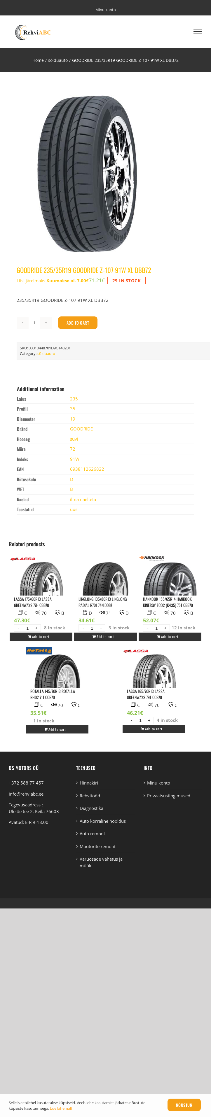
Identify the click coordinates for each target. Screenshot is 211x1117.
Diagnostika (91, 808)
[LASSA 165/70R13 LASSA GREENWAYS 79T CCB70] (154, 682)
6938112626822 (87, 469)
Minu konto (158, 783)
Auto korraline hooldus (103, 821)
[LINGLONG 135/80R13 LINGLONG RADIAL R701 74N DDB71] (105, 590)
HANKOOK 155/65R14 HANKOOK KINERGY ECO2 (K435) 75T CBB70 (168, 602)
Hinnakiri (89, 783)
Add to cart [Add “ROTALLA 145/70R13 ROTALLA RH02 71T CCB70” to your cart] (57, 729)
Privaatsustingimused (168, 796)
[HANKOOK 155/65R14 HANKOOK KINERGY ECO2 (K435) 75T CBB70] (170, 590)
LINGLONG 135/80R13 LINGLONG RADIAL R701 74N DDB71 (103, 602)
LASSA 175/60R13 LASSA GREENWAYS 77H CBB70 (33, 602)
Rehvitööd (90, 796)
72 (72, 449)
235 (74, 399)
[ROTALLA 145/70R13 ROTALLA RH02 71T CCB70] (57, 682)
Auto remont (92, 833)
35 (72, 409)
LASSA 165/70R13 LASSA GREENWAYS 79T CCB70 (146, 694)
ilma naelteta (83, 499)
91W (74, 459)
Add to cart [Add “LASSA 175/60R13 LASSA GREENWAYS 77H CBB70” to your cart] (41, 636)
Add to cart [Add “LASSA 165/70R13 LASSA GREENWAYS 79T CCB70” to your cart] (154, 728)
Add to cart (78, 323)
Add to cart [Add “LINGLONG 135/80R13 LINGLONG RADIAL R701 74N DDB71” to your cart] (105, 636)
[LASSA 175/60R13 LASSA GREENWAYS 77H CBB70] (41, 590)
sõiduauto (46, 353)
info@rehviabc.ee (26, 794)
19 (72, 419)
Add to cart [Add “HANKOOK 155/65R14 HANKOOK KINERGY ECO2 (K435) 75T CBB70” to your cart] (170, 636)
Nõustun (184, 1105)
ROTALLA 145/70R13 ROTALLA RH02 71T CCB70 (52, 694)
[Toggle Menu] (198, 31)
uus (73, 509)
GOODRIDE (81, 429)
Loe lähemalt (61, 1108)
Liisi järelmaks (53, 280)
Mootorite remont (98, 846)
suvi (74, 439)
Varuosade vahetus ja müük (101, 862)
